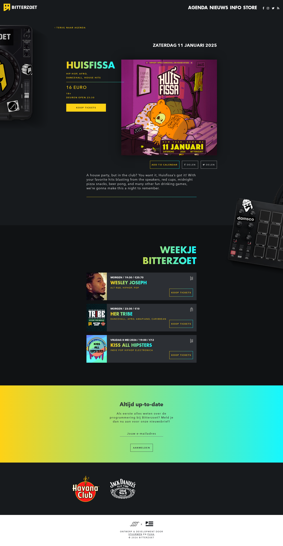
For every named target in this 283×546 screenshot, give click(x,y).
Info (235, 7)
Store (250, 7)
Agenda (198, 7)
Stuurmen (135, 534)
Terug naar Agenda (70, 27)
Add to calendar (165, 164)
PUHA (150, 534)
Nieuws (219, 7)
